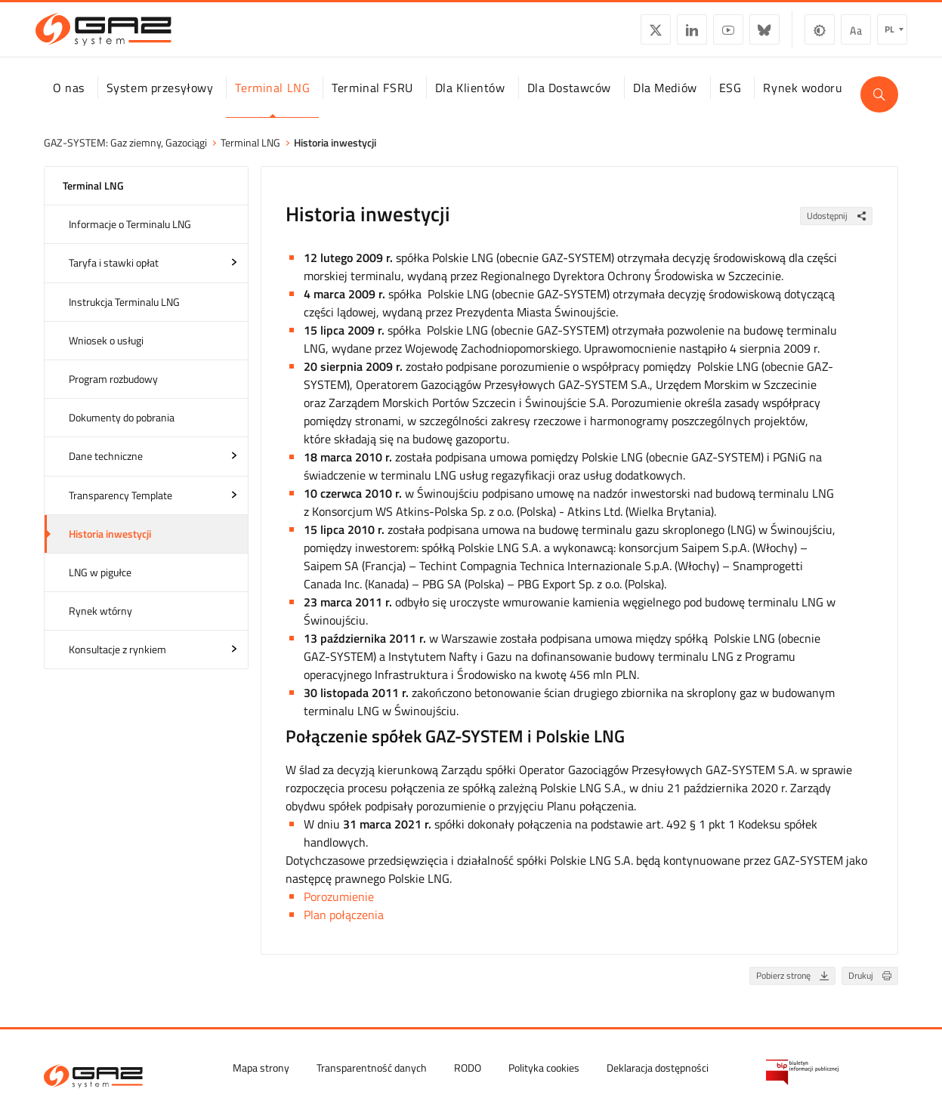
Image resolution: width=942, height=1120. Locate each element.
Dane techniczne (106, 469)
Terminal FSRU (372, 100)
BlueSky (755, 35)
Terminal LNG (272, 100)
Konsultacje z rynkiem (117, 663)
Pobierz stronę (795, 989)
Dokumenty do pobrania (122, 431)
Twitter (647, 35)
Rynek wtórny (100, 624)
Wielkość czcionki (847, 35)
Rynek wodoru (802, 100)
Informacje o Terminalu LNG (130, 237)
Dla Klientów (470, 100)
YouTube (719, 35)
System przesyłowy (160, 100)
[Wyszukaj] (879, 107)
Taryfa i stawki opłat (114, 276)
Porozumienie (339, 911)
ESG (730, 100)
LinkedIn (683, 35)
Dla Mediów (665, 100)
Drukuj (872, 989)
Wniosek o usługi (106, 354)
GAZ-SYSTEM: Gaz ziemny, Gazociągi (125, 155)
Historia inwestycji (110, 546)
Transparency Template (120, 508)
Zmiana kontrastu (810, 35)
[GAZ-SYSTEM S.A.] (112, 34)
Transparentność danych (372, 1066)
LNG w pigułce (100, 586)
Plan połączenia (344, 929)
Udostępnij (839, 229)
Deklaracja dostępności (658, 1066)
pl (881, 34)
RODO (467, 1066)
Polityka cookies (543, 1066)
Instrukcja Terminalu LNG (124, 314)
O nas (69, 100)
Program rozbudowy (113, 392)
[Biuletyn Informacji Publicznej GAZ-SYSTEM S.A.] (802, 1071)
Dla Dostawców (569, 100)
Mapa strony (261, 1066)
